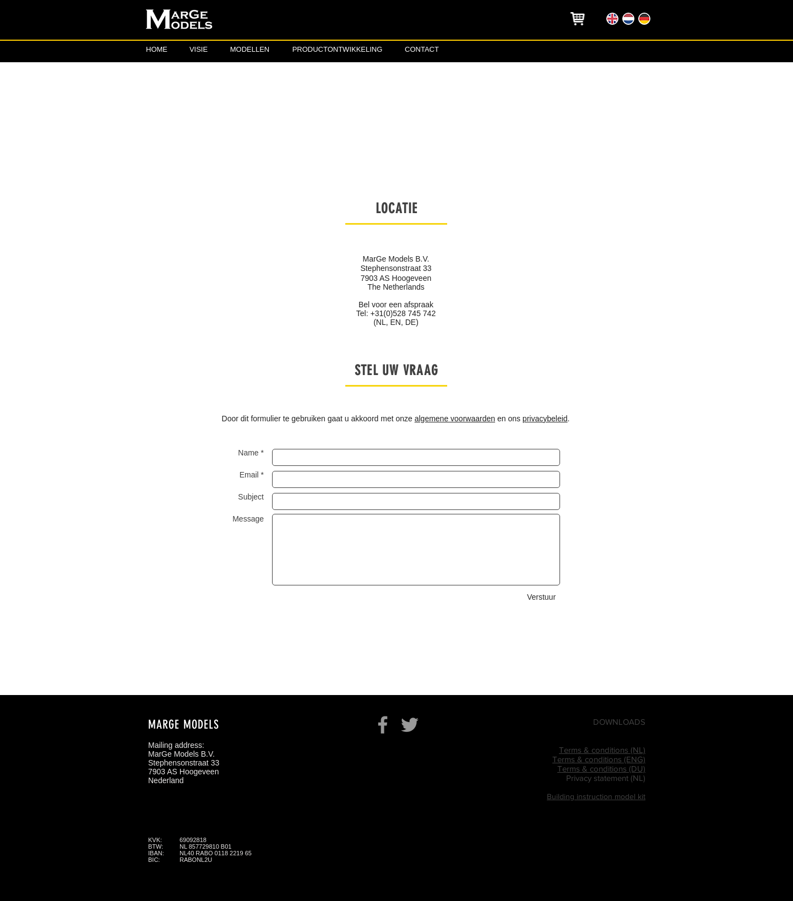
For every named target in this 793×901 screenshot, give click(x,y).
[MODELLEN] (249, 50)
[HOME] (156, 50)
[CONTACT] (422, 50)
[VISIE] (198, 50)
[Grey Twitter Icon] (409, 724)
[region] (578, 18)
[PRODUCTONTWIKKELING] (337, 50)
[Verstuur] (541, 598)
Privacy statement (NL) (605, 778)
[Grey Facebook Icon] (382, 724)
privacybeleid (545, 418)
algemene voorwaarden (455, 418)
